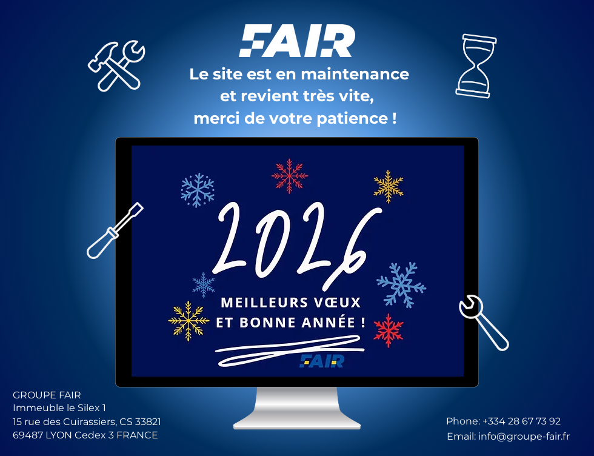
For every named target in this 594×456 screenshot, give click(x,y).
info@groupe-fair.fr (524, 436)
